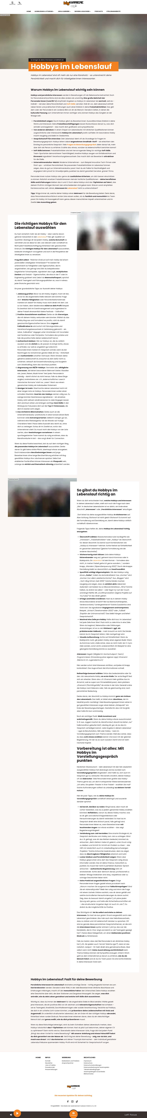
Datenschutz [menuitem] (88, 1063)
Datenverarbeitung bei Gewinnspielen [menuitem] (96, 1067)
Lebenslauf (73, 188)
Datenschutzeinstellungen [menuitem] (92, 1065)
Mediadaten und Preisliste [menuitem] (70, 1061)
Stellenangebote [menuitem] (113, 11)
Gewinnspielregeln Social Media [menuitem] (94, 1072)
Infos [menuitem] (47, 1057)
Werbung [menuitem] (66, 1057)
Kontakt (20, 3)
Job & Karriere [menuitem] (64, 11)
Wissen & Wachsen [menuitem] (83, 11)
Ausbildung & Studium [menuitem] (44, 11)
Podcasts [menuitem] (99, 11)
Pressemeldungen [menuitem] (51, 1069)
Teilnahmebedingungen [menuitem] (92, 1069)
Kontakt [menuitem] (47, 1061)
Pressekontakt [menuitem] (50, 1067)
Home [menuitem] (29, 11)
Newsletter (12, 3)
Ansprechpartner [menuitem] (67, 1063)
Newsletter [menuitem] (48, 1063)
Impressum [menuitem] (88, 1061)
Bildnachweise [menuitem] (88, 1074)
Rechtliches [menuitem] (89, 1057)
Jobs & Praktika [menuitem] (50, 1065)
